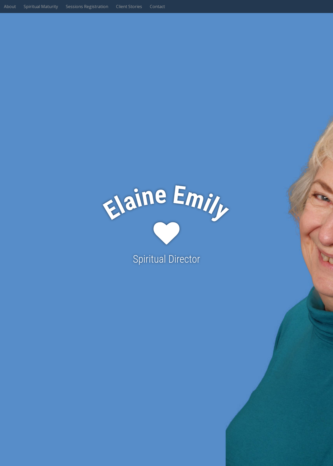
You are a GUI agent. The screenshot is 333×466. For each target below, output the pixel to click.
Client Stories (129, 6)
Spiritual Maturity (41, 6)
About (10, 6)
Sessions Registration (87, 6)
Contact (157, 6)
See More (166, 283)
